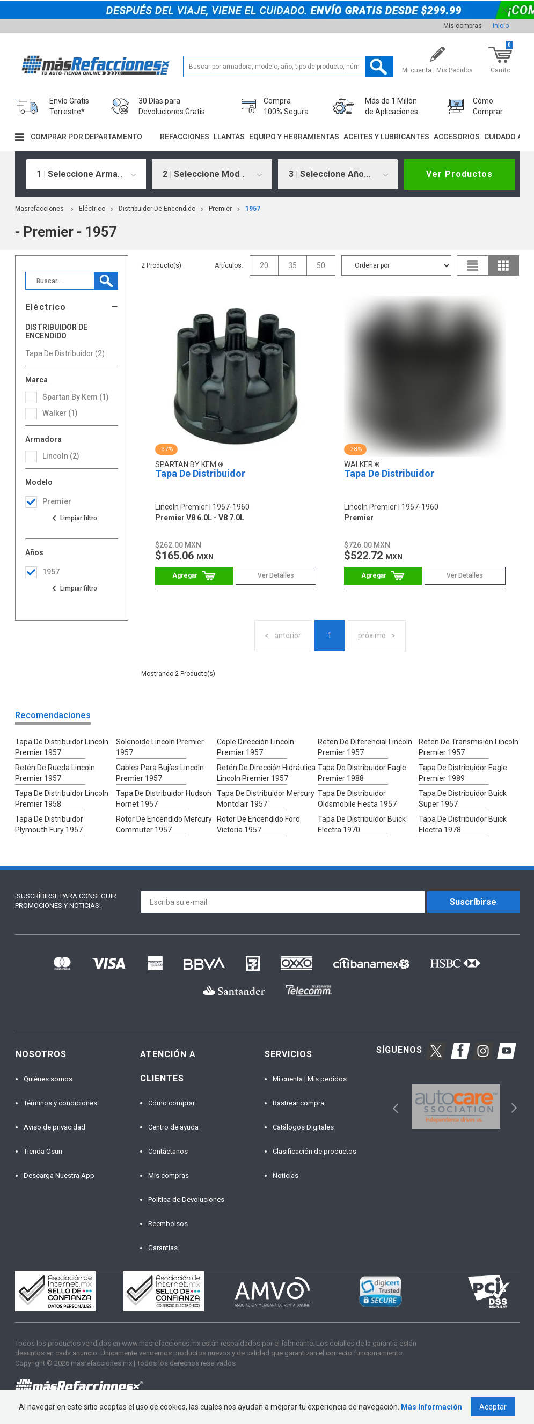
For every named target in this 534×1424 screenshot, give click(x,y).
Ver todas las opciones (74, 518)
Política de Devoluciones (186, 1200)
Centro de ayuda (173, 1127)
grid (503, 265)
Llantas (229, 136)
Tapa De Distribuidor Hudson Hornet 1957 (163, 798)
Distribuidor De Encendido (157, 208)
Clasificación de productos (314, 1151)
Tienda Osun (43, 1151)
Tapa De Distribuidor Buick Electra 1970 (362, 824)
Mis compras (462, 25)
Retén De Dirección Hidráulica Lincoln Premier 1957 (266, 773)
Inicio (501, 25)
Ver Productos (459, 174)
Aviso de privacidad (54, 1127)
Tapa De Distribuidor (200, 473)
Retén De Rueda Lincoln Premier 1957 (55, 773)
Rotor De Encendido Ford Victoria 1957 (258, 824)
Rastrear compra (298, 1103)
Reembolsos (168, 1224)
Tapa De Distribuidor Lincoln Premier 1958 (61, 798)
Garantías (163, 1248)
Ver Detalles (276, 575)
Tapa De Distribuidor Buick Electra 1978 (463, 824)
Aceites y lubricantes (386, 136)
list (472, 265)
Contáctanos (168, 1151)
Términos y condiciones (60, 1103)
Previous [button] (392, 1106)
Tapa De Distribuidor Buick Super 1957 (463, 798)
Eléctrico (92, 208)
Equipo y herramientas (294, 136)
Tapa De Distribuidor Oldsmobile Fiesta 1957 (357, 798)
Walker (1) (60, 413)
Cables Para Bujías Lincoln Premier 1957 (160, 773)
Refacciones (184, 136)
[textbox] (288, 66)
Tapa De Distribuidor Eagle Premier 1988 (362, 773)
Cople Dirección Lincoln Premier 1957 (255, 747)
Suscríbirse (473, 902)
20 (264, 265)
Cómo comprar (171, 1103)
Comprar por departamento (86, 136)
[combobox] (86, 174)
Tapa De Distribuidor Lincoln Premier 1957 (61, 747)
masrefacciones (39, 208)
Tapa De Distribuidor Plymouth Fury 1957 (49, 824)
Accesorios (457, 136)
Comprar (194, 576)
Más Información (431, 1407)
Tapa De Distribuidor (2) (65, 353)
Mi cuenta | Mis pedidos (310, 1079)
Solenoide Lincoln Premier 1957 (160, 747)
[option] (456, 1106)
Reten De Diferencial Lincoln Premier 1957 (365, 747)
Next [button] (513, 1106)
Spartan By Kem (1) (75, 397)
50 (321, 265)
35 (292, 265)
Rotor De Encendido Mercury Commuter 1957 (164, 824)
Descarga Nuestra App (59, 1175)
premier (220, 208)
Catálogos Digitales (303, 1127)
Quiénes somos (48, 1079)
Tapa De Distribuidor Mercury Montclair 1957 (265, 798)
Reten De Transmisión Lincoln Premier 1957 (468, 747)
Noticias (285, 1175)
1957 (252, 208)
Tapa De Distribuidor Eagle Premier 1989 (463, 773)
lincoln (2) (60, 456)
